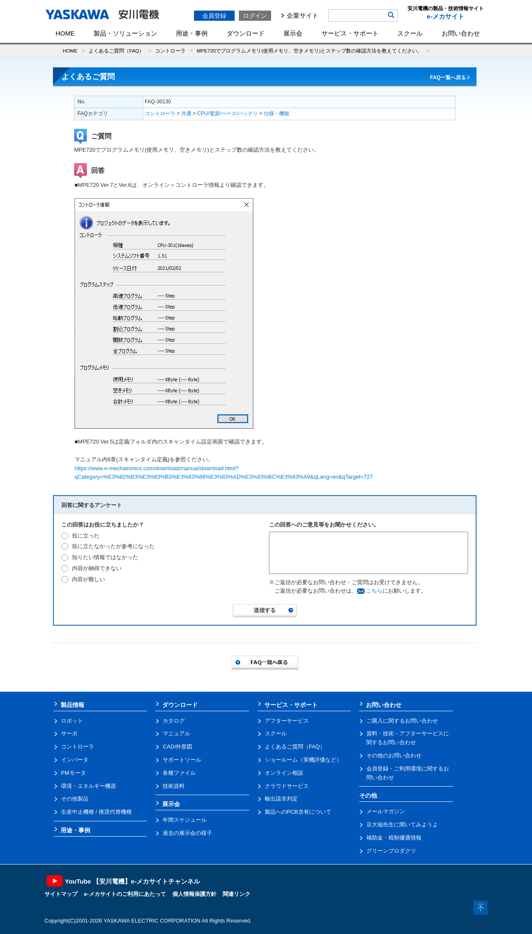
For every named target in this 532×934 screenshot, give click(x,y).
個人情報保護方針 (194, 894)
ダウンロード (246, 33)
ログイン (255, 15)
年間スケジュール (185, 820)
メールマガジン (385, 811)
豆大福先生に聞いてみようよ (402, 824)
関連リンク (236, 894)
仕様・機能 (276, 113)
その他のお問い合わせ (393, 755)
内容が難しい (88, 579)
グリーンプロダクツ (391, 851)
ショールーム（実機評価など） (303, 760)
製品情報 (72, 704)
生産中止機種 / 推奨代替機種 (96, 812)
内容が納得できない (97, 568)
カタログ (174, 721)
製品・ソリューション (125, 33)
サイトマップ (61, 894)
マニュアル (176, 733)
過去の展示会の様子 (187, 833)
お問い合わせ (461, 33)
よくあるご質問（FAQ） (116, 50)
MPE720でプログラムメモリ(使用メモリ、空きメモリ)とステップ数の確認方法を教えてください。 (309, 50)
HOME (65, 33)
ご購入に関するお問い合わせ (402, 721)
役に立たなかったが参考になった (113, 546)
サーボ (69, 733)
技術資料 (174, 786)
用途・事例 (192, 33)
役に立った (86, 535)
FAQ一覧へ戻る (448, 77)
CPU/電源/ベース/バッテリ (227, 113)
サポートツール (182, 760)
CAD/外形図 (177, 746)
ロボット (72, 721)
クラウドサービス (287, 786)
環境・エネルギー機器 (88, 786)
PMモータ (73, 773)
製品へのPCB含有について (298, 812)
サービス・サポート (350, 33)
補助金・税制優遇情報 (393, 837)
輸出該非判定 (281, 798)
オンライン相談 (284, 773)
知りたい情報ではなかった (105, 557)
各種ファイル (179, 773)
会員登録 (214, 15)
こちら (374, 591)
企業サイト (303, 15)
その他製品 (75, 798)
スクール (410, 33)
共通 (186, 113)
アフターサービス (287, 721)
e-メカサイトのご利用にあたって (125, 894)
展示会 (292, 33)
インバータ (75, 760)
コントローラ (170, 50)
